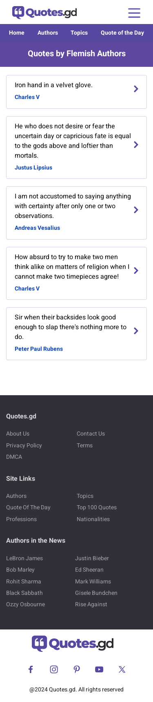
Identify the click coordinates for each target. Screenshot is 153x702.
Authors (48, 33)
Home (16, 33)
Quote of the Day (122, 33)
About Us (17, 433)
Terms (85, 445)
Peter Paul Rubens (39, 349)
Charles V (27, 97)
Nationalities (93, 519)
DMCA (14, 457)
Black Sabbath (24, 593)
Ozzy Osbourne (25, 604)
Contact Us (91, 433)
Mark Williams (93, 581)
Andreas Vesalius (37, 228)
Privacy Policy (24, 445)
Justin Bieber (92, 558)
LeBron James (24, 558)
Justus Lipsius (33, 167)
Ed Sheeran (89, 570)
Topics (79, 33)
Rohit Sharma (23, 581)
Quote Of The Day (28, 507)
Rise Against (91, 604)
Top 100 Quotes (97, 507)
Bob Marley (20, 570)
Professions (21, 519)
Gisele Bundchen (96, 593)
